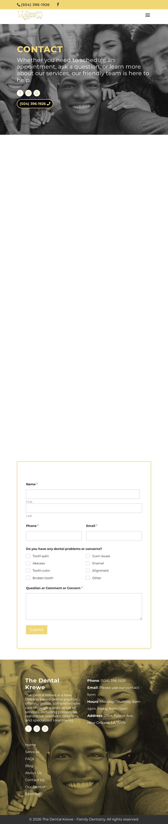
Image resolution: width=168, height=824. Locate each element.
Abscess (39, 563)
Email (91, 526)
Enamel (98, 563)
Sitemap (32, 794)
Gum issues (101, 556)
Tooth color (41, 570)
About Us (33, 773)
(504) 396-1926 (33, 104)
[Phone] (54, 535)
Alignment (100, 570)
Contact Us (35, 780)
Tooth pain (41, 556)
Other (96, 578)
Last (29, 515)
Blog (29, 766)
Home (30, 745)
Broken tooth (43, 578)
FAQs (29, 759)
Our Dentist (35, 787)
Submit (37, 629)
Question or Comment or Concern (54, 588)
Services (32, 752)
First (29, 501)
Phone (32, 526)
